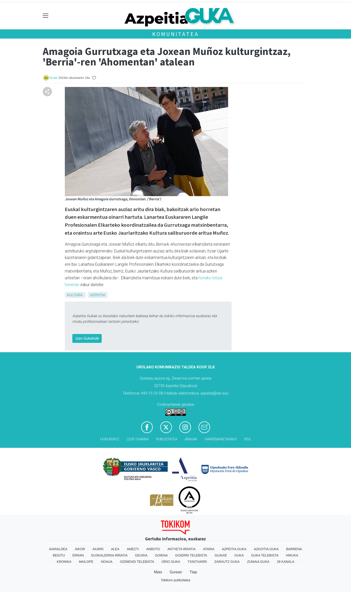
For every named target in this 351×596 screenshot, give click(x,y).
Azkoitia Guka (266, 549)
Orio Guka (171, 562)
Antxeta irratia (181, 549)
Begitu (59, 555)
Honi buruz (109, 439)
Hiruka (292, 555)
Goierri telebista (191, 555)
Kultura (74, 295)
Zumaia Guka (258, 562)
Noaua (106, 562)
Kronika (64, 562)
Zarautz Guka (227, 562)
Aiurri (98, 549)
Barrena (294, 549)
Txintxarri (197, 562)
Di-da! (54, 77)
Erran (78, 555)
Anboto (153, 549)
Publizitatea (166, 439)
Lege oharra (138, 439)
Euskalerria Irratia (109, 555)
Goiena (161, 555)
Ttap (193, 572)
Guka (239, 555)
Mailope (86, 562)
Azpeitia (97, 295)
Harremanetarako (221, 439)
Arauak (191, 439)
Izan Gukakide (87, 338)
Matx (158, 572)
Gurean (176, 572)
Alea (115, 549)
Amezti (133, 549)
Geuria (141, 555)
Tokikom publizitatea (175, 580)
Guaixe (221, 555)
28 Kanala (285, 562)
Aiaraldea (58, 549)
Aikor (80, 549)
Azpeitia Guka (234, 549)
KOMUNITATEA (175, 34)
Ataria (209, 549)
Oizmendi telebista (137, 562)
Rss (247, 439)
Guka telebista (264, 555)
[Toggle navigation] (46, 16)
